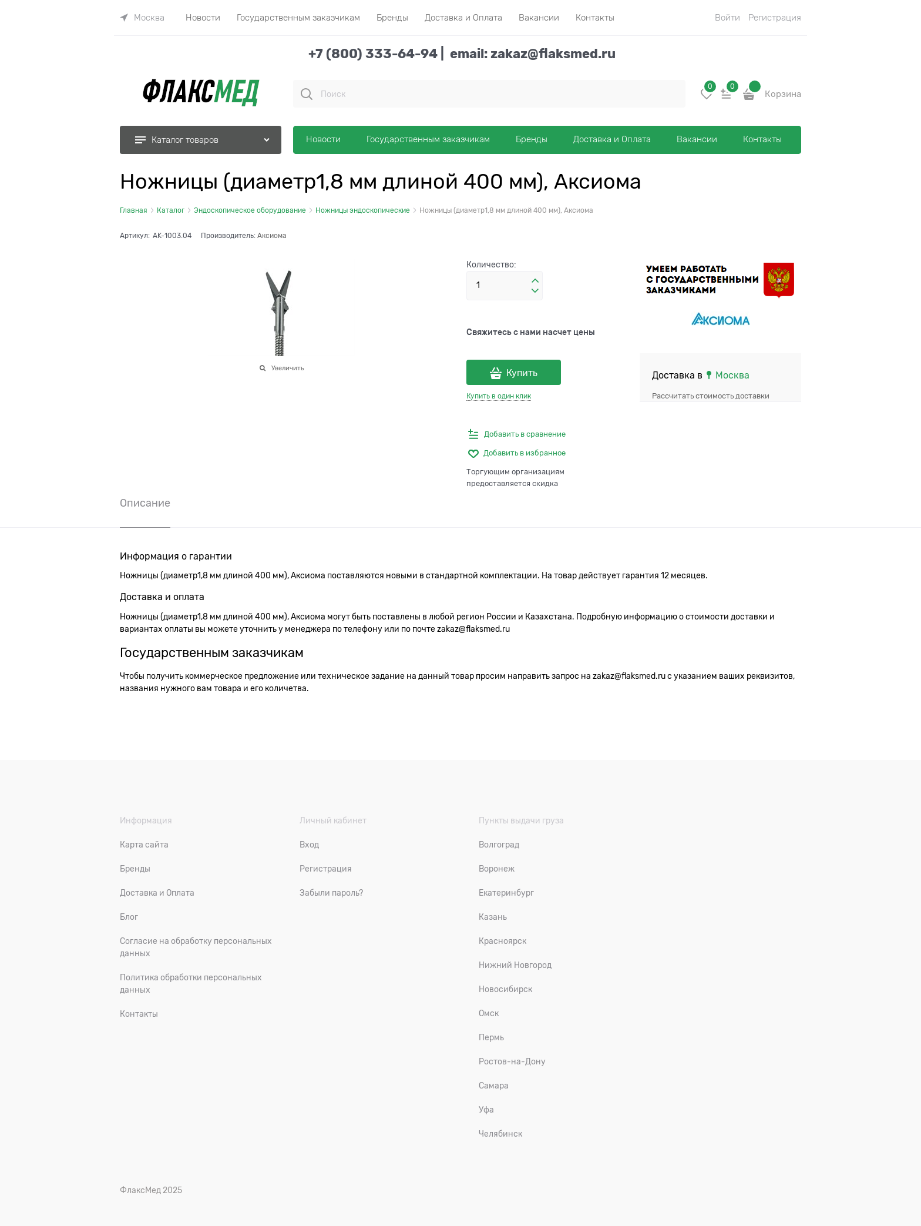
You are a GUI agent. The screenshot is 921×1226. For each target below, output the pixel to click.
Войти (727, 17)
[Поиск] (306, 94)
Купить (521, 373)
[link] (142, 18)
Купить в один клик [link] (498, 396)
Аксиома (272, 236)
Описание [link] (145, 503)
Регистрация (774, 17)
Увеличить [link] (287, 367)
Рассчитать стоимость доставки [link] (710, 395)
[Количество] (504, 285)
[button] (535, 281)
